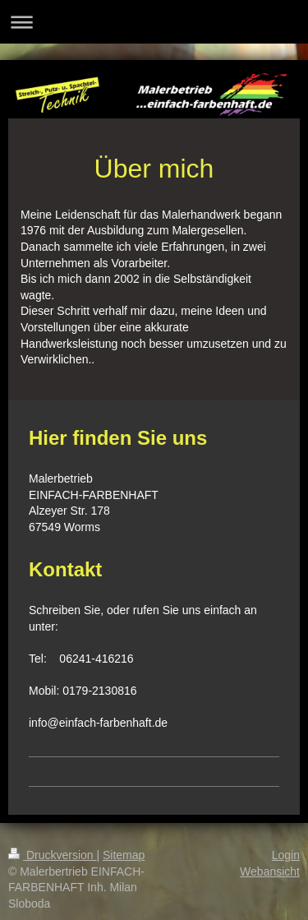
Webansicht (270, 871)
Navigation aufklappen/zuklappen (154, 21)
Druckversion (52, 855)
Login (286, 855)
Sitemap (124, 855)
